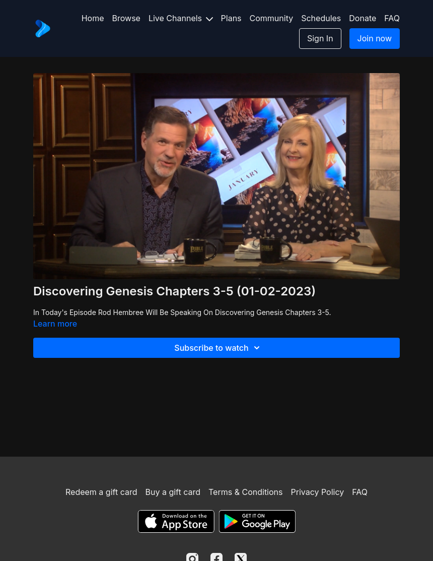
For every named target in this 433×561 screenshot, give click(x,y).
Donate (362, 18)
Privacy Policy (317, 492)
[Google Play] (257, 521)
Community (272, 18)
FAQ (392, 18)
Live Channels (181, 18)
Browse (126, 18)
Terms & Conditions (245, 492)
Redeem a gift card (101, 492)
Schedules (321, 18)
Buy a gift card (172, 492)
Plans (231, 18)
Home (93, 18)
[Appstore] (175, 521)
